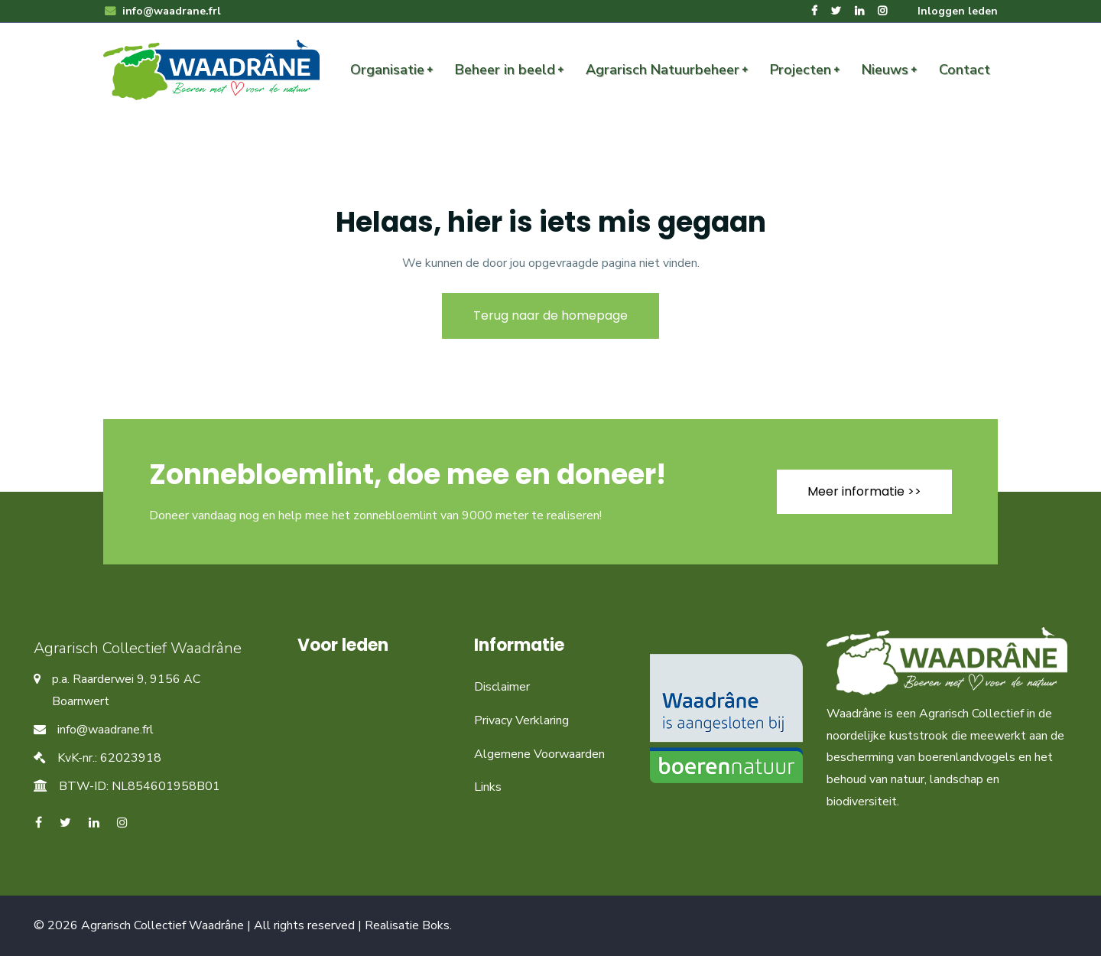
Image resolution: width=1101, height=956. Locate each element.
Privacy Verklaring (521, 720)
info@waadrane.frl (162, 11)
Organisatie (387, 69)
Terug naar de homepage (550, 315)
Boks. (437, 925)
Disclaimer (502, 686)
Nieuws (885, 69)
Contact (964, 69)
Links (488, 787)
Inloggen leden (957, 11)
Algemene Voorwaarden (539, 754)
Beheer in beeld (505, 69)
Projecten (800, 69)
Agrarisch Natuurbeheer (662, 69)
